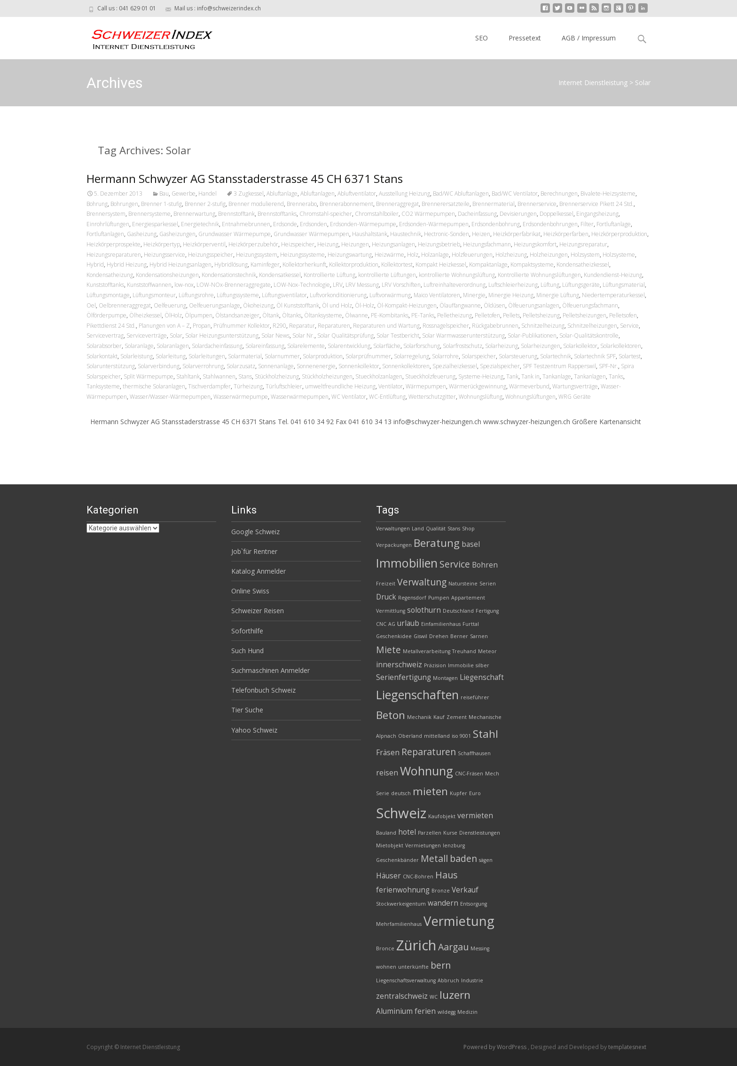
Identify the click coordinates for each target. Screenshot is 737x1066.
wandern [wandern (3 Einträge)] (443, 903)
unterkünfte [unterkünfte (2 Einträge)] (413, 966)
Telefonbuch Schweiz (263, 690)
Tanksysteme (103, 386)
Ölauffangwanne (460, 305)
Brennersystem (105, 214)
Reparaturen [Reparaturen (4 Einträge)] (428, 751)
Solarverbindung (159, 366)
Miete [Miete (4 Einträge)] (388, 649)
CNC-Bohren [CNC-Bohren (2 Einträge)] (418, 876)
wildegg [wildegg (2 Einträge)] (446, 1012)
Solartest (630, 356)
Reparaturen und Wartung (386, 326)
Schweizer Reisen (257, 610)
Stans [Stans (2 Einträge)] (453, 528)
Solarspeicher (479, 356)
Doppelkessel (556, 214)
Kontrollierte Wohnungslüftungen (539, 275)
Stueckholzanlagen (378, 376)
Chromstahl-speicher (325, 214)
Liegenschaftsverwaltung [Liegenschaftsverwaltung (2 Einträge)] (406, 980)
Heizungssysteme (302, 255)
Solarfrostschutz (462, 346)
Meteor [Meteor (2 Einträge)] (487, 651)
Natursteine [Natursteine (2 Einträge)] (463, 583)
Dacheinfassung (477, 214)
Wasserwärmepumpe (240, 397)
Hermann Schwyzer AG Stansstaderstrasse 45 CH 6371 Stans (244, 178)
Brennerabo (302, 204)
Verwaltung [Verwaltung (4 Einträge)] (422, 582)
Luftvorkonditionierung (338, 295)
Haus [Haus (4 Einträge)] (446, 875)
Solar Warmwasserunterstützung (463, 336)
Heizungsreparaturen (113, 255)
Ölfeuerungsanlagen (533, 305)
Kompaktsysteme (532, 264)
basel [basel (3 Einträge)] (471, 544)
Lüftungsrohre (196, 295)
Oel (91, 305)
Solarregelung (411, 356)
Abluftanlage (282, 193)
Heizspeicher (297, 244)
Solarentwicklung (349, 346)
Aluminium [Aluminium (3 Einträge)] (394, 1011)
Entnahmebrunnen (246, 224)
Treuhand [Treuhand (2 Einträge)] (464, 651)
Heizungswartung (350, 255)
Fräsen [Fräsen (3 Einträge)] (388, 753)
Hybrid (95, 264)
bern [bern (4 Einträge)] (441, 965)
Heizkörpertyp (161, 244)
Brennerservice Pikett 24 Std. (596, 204)
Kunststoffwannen (149, 285)
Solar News (275, 336)
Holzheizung (511, 255)
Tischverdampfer (209, 386)
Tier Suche (247, 709)
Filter (587, 224)
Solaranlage (139, 346)
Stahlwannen (219, 376)
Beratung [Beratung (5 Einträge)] (437, 543)
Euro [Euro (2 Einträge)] (475, 793)
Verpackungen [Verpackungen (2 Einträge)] (394, 545)
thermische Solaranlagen (154, 386)
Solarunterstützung (110, 366)
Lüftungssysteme (238, 295)
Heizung (327, 244)
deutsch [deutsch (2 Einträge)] (401, 793)
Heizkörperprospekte (113, 244)
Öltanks (291, 315)
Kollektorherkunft (304, 264)
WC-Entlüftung (387, 397)
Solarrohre (445, 356)
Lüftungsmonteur (154, 295)
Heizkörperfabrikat (517, 234)
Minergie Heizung (510, 295)
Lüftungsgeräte (581, 285)
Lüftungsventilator (284, 295)
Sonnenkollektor (358, 366)
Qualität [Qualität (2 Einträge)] (436, 528)
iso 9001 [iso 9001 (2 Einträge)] (461, 736)
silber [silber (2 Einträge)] (482, 665)
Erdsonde (285, 224)
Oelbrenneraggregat (125, 305)
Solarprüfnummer (368, 356)
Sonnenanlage (276, 366)
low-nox (184, 285)
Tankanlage (556, 376)
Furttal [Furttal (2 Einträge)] (471, 624)
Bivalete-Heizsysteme (607, 193)
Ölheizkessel (145, 315)
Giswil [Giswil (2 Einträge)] (420, 636)
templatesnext (627, 1047)
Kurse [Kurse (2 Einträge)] (450, 832)
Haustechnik (405, 234)
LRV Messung (362, 285)
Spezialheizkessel (454, 366)
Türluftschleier (284, 386)
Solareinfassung (264, 346)
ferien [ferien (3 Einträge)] (425, 1011)
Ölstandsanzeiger (237, 315)
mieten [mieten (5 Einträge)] (430, 791)
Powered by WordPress (495, 1047)
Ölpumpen (198, 315)
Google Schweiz (255, 531)
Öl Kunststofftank (297, 305)
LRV (338, 285)
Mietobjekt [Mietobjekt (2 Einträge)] (389, 845)
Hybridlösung (231, 264)
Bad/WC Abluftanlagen (461, 193)
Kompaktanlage (488, 264)
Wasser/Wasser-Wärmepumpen (170, 397)
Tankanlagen (590, 376)
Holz (412, 255)
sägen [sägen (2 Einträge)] (486, 860)
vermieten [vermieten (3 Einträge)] (475, 816)
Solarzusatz (241, 366)
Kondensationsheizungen (167, 275)
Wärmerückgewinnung (477, 386)
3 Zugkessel (249, 193)
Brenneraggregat (397, 204)
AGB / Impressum (589, 37)
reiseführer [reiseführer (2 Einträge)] (475, 697)
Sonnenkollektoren (406, 366)
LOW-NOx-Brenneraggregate (233, 285)
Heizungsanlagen (393, 244)
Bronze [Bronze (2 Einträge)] (440, 890)
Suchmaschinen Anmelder (270, 670)
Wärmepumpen (426, 386)
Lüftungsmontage (108, 295)
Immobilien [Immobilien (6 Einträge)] (407, 563)
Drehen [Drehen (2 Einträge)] (438, 636)
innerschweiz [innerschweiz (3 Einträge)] (399, 665)
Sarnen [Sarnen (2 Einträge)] (479, 636)
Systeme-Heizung (480, 376)
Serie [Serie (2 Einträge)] (382, 793)
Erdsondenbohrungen (550, 224)
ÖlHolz (173, 315)
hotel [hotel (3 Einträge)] (407, 832)
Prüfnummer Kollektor (241, 326)
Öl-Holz (364, 305)
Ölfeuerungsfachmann (590, 305)
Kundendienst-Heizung (613, 275)
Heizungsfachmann (487, 244)
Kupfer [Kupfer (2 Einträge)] (458, 793)
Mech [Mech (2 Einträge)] (492, 773)
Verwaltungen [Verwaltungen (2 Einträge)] (393, 528)
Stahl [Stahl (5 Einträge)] (485, 733)
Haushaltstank (369, 234)
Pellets (511, 315)
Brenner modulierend (256, 204)
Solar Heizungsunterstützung (222, 336)
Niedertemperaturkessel (613, 295)
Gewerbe (184, 193)
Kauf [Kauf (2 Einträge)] (439, 717)
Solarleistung (136, 356)
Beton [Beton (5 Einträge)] (390, 715)
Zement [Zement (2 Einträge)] (457, 717)
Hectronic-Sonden (446, 234)
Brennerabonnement (346, 204)
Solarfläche (386, 346)
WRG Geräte (574, 397)
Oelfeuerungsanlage (214, 305)
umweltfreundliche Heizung (340, 386)
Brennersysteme (149, 214)
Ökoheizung (258, 305)
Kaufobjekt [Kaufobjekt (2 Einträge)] (441, 816)
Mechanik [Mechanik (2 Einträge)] (419, 717)
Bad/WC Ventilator (515, 193)
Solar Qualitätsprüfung (345, 336)
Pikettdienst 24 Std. (111, 326)
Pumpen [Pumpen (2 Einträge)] (438, 597)
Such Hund (247, 650)
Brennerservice (537, 204)
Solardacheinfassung (217, 346)
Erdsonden (313, 224)
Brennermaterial (493, 204)
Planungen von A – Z (164, 326)
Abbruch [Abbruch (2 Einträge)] (448, 980)
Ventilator (390, 386)
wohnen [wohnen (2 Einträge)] (386, 966)
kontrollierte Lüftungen (387, 275)
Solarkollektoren (620, 346)
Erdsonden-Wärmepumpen (434, 224)
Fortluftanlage (613, 224)
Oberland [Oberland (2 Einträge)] (410, 736)
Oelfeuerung (170, 305)
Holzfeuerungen (472, 255)
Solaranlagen (173, 346)
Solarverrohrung (203, 366)
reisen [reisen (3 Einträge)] (387, 773)
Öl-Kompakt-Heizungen (407, 305)
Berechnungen (559, 193)
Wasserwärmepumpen (300, 397)
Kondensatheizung (109, 275)
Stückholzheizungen (327, 376)
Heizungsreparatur (583, 244)
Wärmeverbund (529, 386)
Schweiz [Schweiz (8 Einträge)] (401, 813)
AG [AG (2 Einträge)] (391, 624)
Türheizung (248, 386)
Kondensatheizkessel (583, 264)
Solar (176, 336)
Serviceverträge (146, 336)
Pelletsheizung (541, 315)
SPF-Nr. (608, 366)
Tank (512, 376)
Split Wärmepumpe (148, 376)
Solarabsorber (104, 346)
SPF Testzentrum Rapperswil (559, 366)
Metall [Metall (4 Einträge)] (434, 858)
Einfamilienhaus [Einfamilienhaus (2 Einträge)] (441, 624)
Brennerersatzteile (446, 204)
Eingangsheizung (597, 214)
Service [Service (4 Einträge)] (454, 564)
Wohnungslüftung (480, 397)
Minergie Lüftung (557, 295)
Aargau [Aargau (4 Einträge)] (453, 946)
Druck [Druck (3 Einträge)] (386, 597)
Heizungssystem (256, 255)
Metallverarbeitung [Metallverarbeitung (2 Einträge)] (426, 651)
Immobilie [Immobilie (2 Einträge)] (461, 665)
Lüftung (550, 285)
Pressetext (525, 37)
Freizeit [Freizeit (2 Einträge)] (385, 583)
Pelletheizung (454, 315)
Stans (245, 376)
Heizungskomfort (535, 244)
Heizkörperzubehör (253, 244)
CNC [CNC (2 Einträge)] (381, 624)
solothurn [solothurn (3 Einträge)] (424, 610)
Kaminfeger (265, 264)
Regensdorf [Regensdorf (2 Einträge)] (412, 597)
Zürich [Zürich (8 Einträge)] (416, 945)
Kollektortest (397, 264)
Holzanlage (435, 255)
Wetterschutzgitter (432, 397)
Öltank (270, 315)
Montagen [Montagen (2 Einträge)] (445, 678)
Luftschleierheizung (513, 285)
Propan (202, 326)
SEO (481, 37)
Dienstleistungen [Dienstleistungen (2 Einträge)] (479, 832)
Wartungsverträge (575, 386)
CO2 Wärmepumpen (428, 214)
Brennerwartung (194, 214)
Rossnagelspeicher (446, 326)
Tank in (530, 376)
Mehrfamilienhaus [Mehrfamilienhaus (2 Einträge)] (399, 924)
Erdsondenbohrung (495, 224)
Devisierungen (518, 214)
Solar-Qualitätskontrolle (589, 336)
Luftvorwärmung (390, 295)
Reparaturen (334, 326)
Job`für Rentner (254, 551)
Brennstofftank (236, 214)
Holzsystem (585, 255)
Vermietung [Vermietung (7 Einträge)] (458, 921)
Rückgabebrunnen (495, 326)
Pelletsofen (623, 315)
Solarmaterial (245, 356)
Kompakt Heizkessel (441, 264)
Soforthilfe (247, 630)
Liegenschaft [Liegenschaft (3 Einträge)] (482, 677)
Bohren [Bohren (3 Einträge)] (485, 565)
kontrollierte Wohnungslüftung (457, 275)
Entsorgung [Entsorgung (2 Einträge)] (473, 903)
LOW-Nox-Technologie (302, 285)
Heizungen (355, 244)
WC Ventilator (348, 397)
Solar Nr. (303, 336)
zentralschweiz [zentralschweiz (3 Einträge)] (402, 996)
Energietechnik (200, 224)
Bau (164, 193)
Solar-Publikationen (532, 336)
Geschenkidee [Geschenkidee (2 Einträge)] (394, 636)
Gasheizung (142, 234)
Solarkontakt (102, 356)
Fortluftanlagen (105, 234)
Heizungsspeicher (210, 255)
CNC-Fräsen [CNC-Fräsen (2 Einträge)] (469, 773)
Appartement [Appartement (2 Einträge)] (468, 597)
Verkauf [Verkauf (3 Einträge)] (465, 890)
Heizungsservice (164, 255)
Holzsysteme (619, 255)
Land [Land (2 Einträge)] (418, 528)
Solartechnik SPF (595, 356)
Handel (207, 193)
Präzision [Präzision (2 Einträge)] (435, 665)
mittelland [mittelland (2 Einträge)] (437, 736)
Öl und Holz (337, 305)
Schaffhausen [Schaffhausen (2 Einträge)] (474, 753)
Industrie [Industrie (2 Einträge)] (472, 980)
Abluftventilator (356, 193)
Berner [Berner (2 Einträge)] (459, 636)
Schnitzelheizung (543, 326)
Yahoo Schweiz (254, 730)
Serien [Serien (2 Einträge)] (487, 583)
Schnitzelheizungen (592, 326)
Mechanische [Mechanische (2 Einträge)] (485, 717)
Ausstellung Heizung (404, 193)
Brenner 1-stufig (161, 204)
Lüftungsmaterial (624, 285)
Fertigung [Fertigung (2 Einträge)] (487, 611)
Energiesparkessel (155, 224)
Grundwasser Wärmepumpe (234, 234)
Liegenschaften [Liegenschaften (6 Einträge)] (417, 695)
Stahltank (188, 376)
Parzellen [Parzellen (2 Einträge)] (429, 832)
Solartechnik (555, 356)
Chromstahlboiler (377, 214)
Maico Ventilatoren (437, 295)
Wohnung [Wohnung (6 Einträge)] (426, 771)
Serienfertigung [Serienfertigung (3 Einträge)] (403, 677)
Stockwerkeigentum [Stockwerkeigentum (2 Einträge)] (401, 903)
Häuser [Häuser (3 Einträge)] (388, 876)
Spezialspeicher (500, 366)
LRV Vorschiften (401, 285)
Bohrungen (124, 204)
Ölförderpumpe (106, 315)
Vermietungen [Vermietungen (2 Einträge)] (423, 845)
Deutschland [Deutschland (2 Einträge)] (458, 611)
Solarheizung (501, 346)
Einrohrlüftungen (107, 224)
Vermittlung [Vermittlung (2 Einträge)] (390, 611)
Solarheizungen (540, 346)
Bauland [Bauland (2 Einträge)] (386, 832)
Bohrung (97, 204)
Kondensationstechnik (229, 275)
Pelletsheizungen (584, 315)
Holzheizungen (549, 255)
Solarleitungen (206, 356)
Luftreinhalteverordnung (454, 285)
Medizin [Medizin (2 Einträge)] (467, 1012)
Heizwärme (389, 255)
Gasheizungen (177, 234)
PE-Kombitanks (389, 315)
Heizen (481, 234)
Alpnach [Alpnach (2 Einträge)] (386, 736)
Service (629, 326)
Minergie (474, 295)
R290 (279, 326)
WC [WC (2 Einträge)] (434, 997)
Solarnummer (282, 356)
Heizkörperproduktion (619, 234)
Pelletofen (487, 315)
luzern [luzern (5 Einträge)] (454, 994)
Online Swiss (250, 590)
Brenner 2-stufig (205, 204)
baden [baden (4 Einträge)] (463, 858)
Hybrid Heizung (127, 264)
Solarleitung (171, 356)
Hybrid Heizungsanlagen (180, 264)
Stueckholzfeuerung (430, 376)
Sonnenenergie (316, 366)
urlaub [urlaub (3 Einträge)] (408, 623)
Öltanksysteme (323, 315)
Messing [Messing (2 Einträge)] (479, 948)
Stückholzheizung (277, 376)
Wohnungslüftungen (530, 397)
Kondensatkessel (280, 275)
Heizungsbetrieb (439, 244)
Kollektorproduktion (353, 264)
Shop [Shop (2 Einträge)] (468, 528)
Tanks (616, 376)
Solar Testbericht (397, 336)
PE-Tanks (422, 315)
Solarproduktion (323, 356)
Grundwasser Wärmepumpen (311, 234)
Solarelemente (306, 346)
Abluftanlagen (317, 193)
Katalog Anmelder (258, 571)
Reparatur (302, 326)
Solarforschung (421, 346)
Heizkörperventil (204, 244)
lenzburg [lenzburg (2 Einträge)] (454, 845)
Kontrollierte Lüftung (329, 275)
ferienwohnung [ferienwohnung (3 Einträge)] (403, 890)
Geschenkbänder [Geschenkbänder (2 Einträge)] (397, 860)
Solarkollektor (580, 346)
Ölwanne (356, 315)
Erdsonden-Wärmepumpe (363, 224)
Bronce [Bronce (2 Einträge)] (385, 948)
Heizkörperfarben (565, 234)
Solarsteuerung (518, 356)
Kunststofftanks (105, 285)
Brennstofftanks (277, 214)
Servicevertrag (105, 336)
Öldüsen (494, 305)
